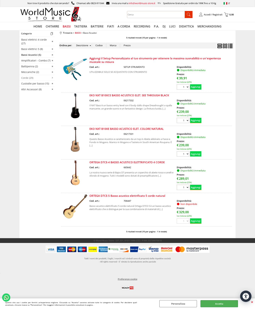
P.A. (156, 26)
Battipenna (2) (29, 66)
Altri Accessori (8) (31, 89)
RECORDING (142, 26)
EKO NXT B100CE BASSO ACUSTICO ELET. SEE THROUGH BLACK (129, 95)
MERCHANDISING (209, 26)
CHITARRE (52, 26)
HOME (37, 26)
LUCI (172, 26)
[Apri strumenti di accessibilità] (245, 296)
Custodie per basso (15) (35, 83)
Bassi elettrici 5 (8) (32, 49)
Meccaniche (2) (30, 72)
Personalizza (178, 303)
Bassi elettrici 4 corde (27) (34, 41)
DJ (164, 26)
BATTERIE (97, 26)
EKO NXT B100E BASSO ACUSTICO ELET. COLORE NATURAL (126, 129)
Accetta (219, 303)
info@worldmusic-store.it (142, 3)
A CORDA (124, 26)
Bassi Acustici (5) (31, 54)
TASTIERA (80, 26)
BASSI (67, 26)
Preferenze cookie (127, 279)
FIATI (110, 26)
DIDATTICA (186, 26)
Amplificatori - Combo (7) (35, 60)
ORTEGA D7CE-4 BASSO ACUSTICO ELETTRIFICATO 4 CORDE (127, 162)
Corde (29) (27, 78)
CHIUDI (252, 302)
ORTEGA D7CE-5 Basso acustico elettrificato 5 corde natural (127, 195)
